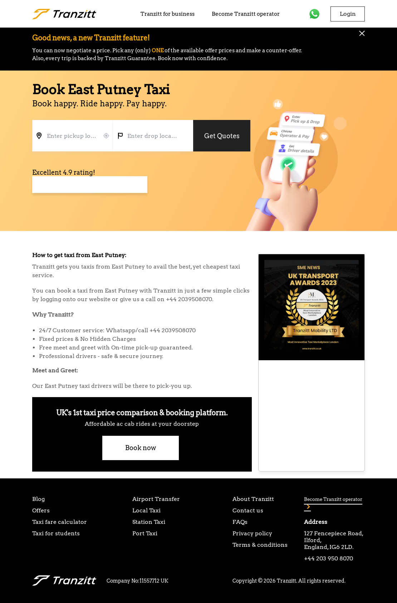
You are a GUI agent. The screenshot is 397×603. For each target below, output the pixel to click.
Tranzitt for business (168, 14)
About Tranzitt (253, 499)
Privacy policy (252, 533)
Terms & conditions (260, 544)
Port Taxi (144, 533)
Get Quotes (222, 136)
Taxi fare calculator (59, 521)
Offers (41, 510)
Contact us (247, 510)
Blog (38, 499)
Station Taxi (148, 521)
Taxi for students (56, 533)
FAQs (239, 521)
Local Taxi (146, 510)
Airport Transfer (156, 499)
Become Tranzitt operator (246, 14)
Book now (140, 448)
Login (348, 13)
